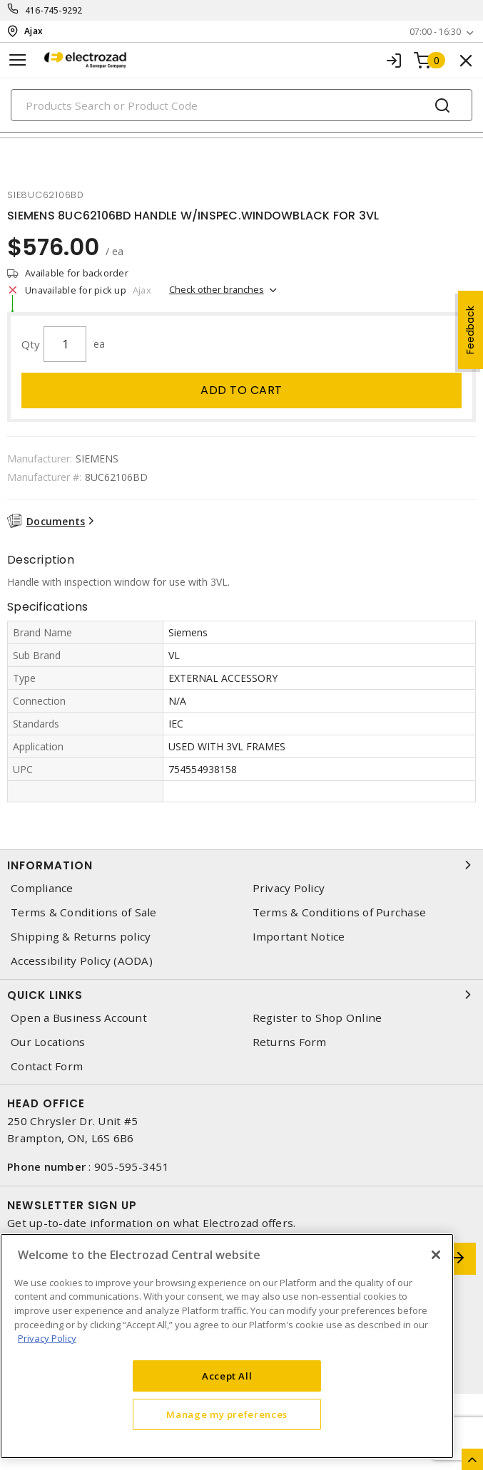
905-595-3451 (131, 1166)
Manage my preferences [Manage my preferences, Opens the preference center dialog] (227, 1414)
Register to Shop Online (317, 1018)
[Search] (241, 105)
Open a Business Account (79, 1018)
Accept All (227, 1376)
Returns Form (290, 1042)
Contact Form (47, 1066)
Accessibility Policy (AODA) (82, 961)
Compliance (42, 888)
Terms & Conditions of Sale (84, 912)
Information (241, 865)
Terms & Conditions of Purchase (340, 912)
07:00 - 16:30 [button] (435, 32)
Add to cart (241, 390)
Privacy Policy (289, 888)
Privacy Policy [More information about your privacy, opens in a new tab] (47, 1338)
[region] (227, 1346)
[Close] (436, 1254)
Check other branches (216, 289)
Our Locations (48, 1042)
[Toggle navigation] (18, 60)
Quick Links (241, 995)
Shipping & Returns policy (81, 936)
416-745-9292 (54, 10)
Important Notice (299, 936)
